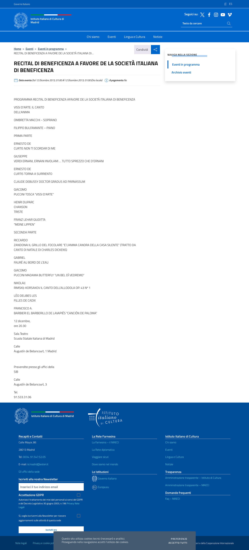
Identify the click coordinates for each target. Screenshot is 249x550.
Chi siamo (170, 442)
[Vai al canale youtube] (222, 14)
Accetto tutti (178, 543)
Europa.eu (100, 487)
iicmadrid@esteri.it (37, 464)
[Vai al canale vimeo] (228, 14)
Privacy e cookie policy (45, 543)
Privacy (70, 503)
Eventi (29, 49)
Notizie (169, 464)
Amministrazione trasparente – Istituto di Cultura (193, 478)
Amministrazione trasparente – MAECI (187, 485)
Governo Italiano (22, 4)
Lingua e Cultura (174, 457)
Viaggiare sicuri (100, 457)
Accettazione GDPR (31, 495)
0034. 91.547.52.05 (34, 457)
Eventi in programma (51, 49)
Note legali (21, 543)
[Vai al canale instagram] (215, 14)
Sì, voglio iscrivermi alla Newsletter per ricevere (42, 516)
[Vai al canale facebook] (208, 14)
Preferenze (179, 539)
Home (17, 49)
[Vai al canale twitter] (201, 14)
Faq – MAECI (172, 499)
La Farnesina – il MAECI (105, 442)
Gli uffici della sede (29, 472)
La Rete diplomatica (103, 450)
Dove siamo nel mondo (105, 464)
